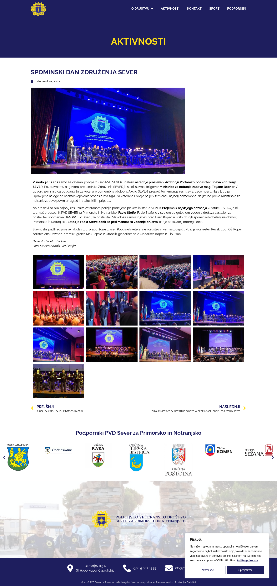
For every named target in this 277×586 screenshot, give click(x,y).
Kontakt (194, 8)
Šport (214, 8)
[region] (227, 555)
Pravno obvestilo (164, 582)
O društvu (142, 8)
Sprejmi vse (246, 570)
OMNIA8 (191, 582)
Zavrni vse (207, 570)
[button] (4, 457)
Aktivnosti (170, 8)
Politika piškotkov (247, 560)
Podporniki (236, 8)
